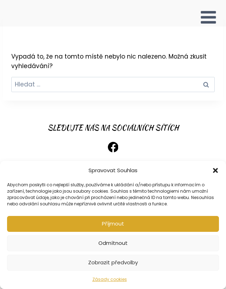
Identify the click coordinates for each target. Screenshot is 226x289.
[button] (215, 170)
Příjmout (113, 223)
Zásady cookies (109, 279)
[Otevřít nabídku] (208, 13)
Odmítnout (113, 243)
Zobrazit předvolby (113, 262)
